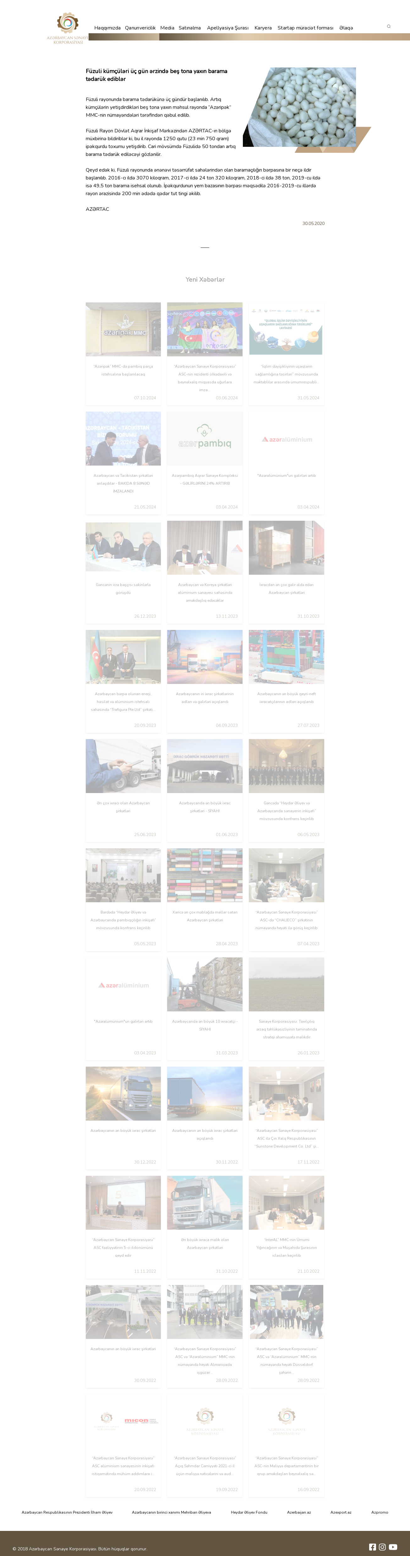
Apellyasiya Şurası (228, 27)
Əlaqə (346, 27)
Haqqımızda (107, 27)
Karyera (263, 27)
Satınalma (190, 27)
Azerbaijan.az (299, 1512)
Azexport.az (341, 1512)
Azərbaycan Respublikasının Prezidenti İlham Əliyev (67, 1512)
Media (167, 27)
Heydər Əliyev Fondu (249, 1512)
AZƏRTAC (200, 130)
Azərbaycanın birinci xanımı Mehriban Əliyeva (171, 1512)
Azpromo (379, 1512)
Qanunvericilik (140, 27)
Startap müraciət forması (305, 27)
